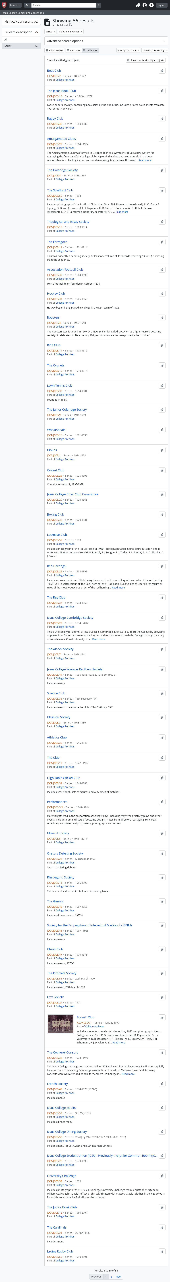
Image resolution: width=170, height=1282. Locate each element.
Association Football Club (65, 269)
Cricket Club (55, 470)
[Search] (63, 5)
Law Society (55, 997)
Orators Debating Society (65, 853)
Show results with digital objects (145, 60)
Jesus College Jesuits (61, 1108)
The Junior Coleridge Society (67, 409)
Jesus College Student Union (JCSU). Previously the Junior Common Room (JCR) (102, 1155)
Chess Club (55, 949)
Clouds (52, 450)
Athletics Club (57, 737)
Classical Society (58, 717)
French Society (57, 1084)
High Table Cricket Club (63, 778)
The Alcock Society (60, 649)
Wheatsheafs (56, 430)
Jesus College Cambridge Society (70, 618)
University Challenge (61, 1176)
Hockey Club (56, 293)
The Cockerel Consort (62, 1052)
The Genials (55, 901)
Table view (90, 50)
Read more (145, 160)
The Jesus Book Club (61, 91)
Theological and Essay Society (68, 222)
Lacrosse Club (57, 535)
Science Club (56, 693)
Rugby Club (55, 118)
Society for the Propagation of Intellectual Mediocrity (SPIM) (89, 925)
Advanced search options (65, 41)
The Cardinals (56, 1227)
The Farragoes (57, 242)
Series (21, 46)
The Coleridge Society (62, 170)
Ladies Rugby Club (60, 1251)
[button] (138, 5)
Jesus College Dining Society (67, 1132)
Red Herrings (56, 566)
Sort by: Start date (127, 50)
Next (118, 1276)
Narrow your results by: (21, 21)
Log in (161, 5)
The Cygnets (55, 365)
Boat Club (54, 70)
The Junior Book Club (62, 1207)
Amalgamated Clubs (61, 139)
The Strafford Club (60, 190)
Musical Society (58, 833)
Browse (14, 5)
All (5, 39)
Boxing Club (55, 514)
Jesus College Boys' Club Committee (72, 494)
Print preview (54, 50)
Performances (57, 802)
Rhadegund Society (60, 877)
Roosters (53, 317)
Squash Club (85, 1017)
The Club (53, 757)
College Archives (65, 79)
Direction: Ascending (154, 50)
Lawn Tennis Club (59, 385)
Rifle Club (53, 345)
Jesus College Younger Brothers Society (75, 669)
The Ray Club (56, 597)
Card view (74, 50)
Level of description (18, 32)
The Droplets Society (61, 973)
